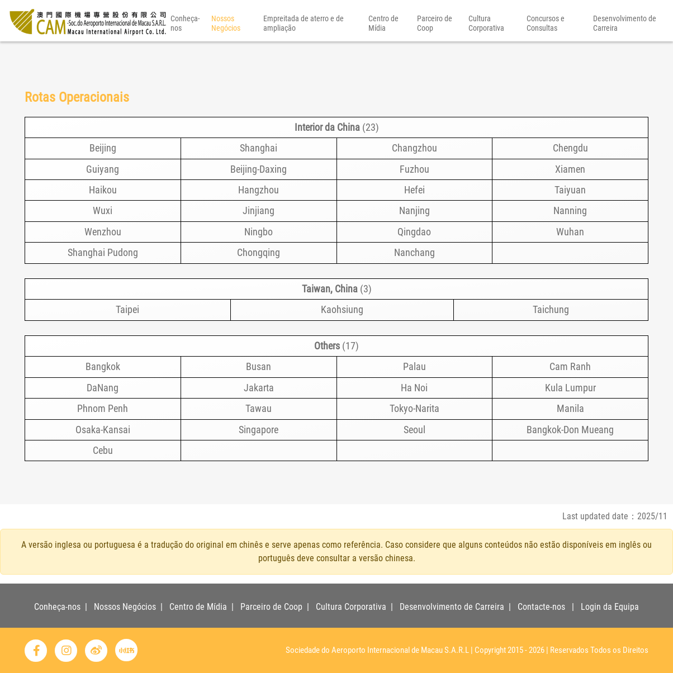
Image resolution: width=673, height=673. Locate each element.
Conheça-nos (185, 52)
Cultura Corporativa (486, 52)
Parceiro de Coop (434, 52)
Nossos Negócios (225, 52)
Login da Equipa (610, 606)
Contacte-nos (541, 606)
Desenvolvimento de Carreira (624, 52)
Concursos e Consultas (546, 52)
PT (652, 15)
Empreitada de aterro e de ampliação (303, 52)
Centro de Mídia (383, 52)
